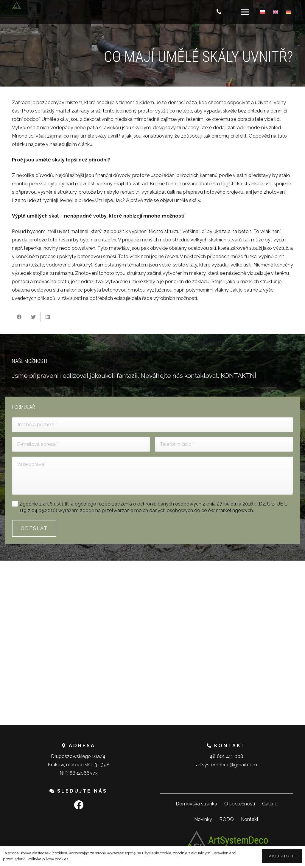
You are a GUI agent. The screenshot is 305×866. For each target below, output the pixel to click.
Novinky (203, 819)
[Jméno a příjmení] (152, 424)
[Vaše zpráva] (152, 476)
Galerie (269, 804)
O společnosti (239, 804)
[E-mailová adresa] (81, 444)
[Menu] (245, 11)
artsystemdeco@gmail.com (226, 765)
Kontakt (250, 819)
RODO (226, 819)
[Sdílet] (19, 317)
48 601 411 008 (226, 756)
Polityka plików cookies (47, 859)
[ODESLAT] (34, 528)
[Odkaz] (16, 5)
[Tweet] (33, 317)
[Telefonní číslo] (224, 444)
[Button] (219, 12)
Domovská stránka (196, 804)
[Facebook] (78, 805)
